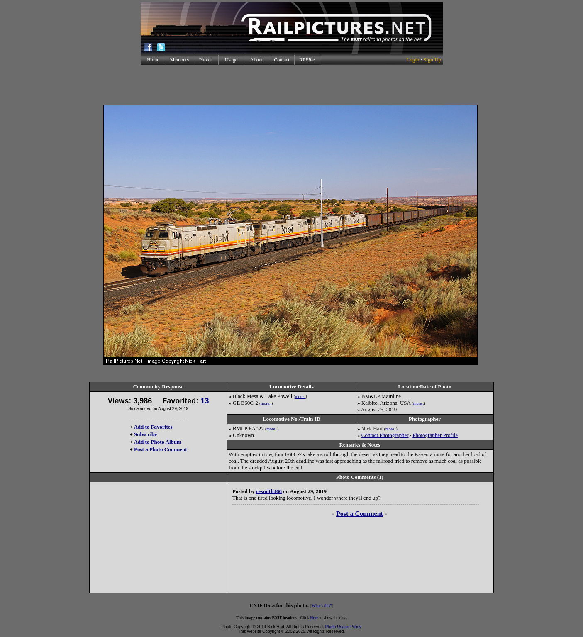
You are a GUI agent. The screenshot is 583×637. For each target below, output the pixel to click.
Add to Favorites (153, 427)
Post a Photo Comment (160, 449)
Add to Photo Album (157, 442)
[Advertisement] (292, 84)
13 (204, 401)
